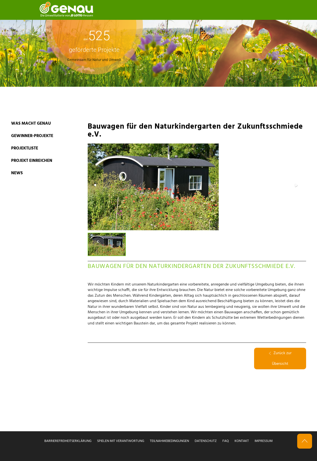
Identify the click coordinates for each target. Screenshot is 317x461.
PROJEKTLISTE (24, 148)
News (17, 173)
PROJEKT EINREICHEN (31, 160)
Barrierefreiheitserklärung (67, 441)
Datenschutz (206, 441)
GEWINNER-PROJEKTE (32, 136)
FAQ (225, 441)
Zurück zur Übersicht (280, 358)
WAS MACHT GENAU (31, 123)
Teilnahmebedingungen (169, 441)
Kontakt (242, 441)
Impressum (264, 441)
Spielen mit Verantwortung (120, 441)
